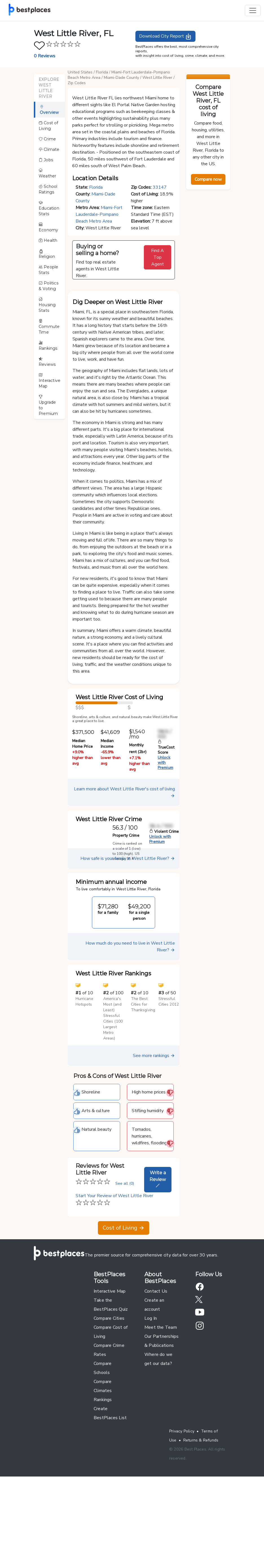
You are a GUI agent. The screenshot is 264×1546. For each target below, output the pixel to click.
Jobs (46, 159)
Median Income (107, 806)
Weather (47, 173)
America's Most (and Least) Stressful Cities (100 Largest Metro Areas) (113, 1081)
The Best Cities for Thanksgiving (143, 1067)
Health (48, 240)
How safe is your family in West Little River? (127, 921)
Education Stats (49, 208)
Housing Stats (47, 305)
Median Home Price (82, 806)
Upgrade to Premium (48, 405)
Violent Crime (164, 894)
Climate (49, 149)
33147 (160, 187)
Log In (150, 1381)
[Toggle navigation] (253, 10)
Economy (48, 227)
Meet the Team (160, 1390)
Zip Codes (77, 83)
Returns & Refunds (201, 1503)
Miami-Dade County (121, 77)
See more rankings (154, 1118)
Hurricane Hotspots (84, 1064)
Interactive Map (49, 381)
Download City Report (165, 36)
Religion (47, 254)
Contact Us (155, 1354)
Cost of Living (48, 125)
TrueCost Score (166, 810)
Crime (47, 139)
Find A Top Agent (157, 257)
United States (80, 72)
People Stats (48, 269)
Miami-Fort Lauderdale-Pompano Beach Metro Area (99, 214)
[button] (123, 317)
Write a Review (157, 1242)
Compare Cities (109, 1381)
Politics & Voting (48, 286)
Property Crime (126, 898)
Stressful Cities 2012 (169, 1064)
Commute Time (49, 327)
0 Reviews (44, 56)
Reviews (47, 362)
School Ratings (48, 189)
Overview (49, 110)
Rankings (48, 346)
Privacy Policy (181, 1494)
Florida (102, 72)
